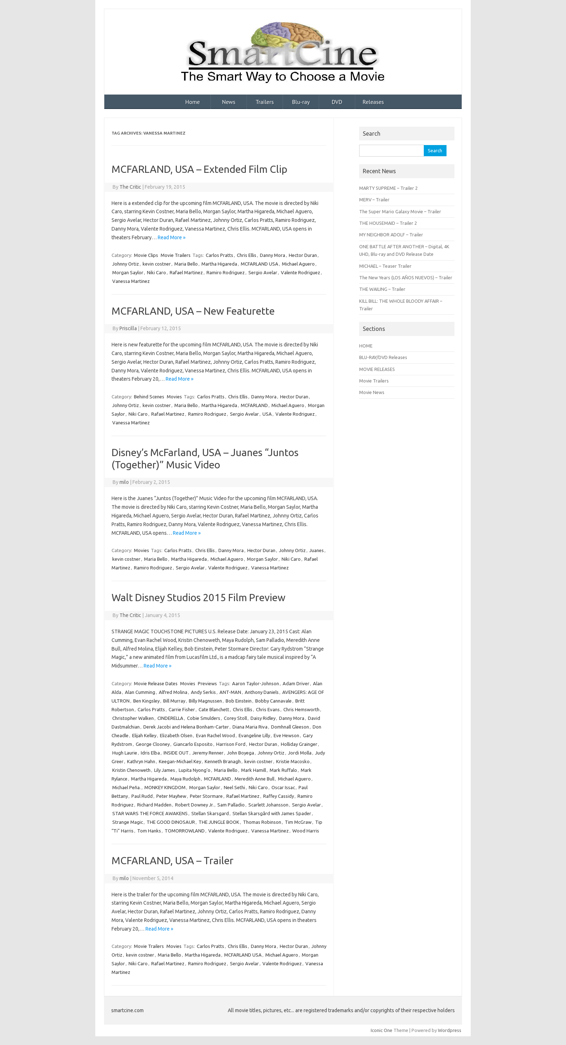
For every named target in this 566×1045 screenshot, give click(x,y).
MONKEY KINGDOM (165, 787)
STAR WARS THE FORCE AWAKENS (150, 813)
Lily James (164, 770)
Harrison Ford (230, 744)
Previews (207, 683)
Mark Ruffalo (283, 770)
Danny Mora (272, 255)
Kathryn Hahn (141, 761)
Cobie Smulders (203, 718)
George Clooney (153, 744)
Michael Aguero (298, 263)
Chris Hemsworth (301, 709)
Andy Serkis (203, 692)
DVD (337, 101)
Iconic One (381, 1030)
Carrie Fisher (182, 709)
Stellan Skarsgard (210, 813)
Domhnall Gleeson (290, 726)
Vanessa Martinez (131, 281)
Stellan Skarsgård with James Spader (271, 813)
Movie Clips (146, 255)
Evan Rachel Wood (215, 735)
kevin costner (157, 263)
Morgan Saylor (127, 272)
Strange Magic (127, 822)
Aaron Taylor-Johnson (255, 683)
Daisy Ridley (263, 718)
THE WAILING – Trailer (382, 289)
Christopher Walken (133, 718)
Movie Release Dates (156, 683)
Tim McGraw (298, 822)
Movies (174, 396)
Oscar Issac (283, 787)
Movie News (371, 392)
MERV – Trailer (374, 199)
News (228, 101)
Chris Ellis (246, 255)
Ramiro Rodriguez (225, 272)
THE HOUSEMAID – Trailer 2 (388, 223)
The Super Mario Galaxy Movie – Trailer (400, 211)
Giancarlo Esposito (193, 744)
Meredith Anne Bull (254, 778)
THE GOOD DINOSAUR (171, 822)
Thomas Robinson (262, 822)
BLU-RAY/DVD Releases (383, 357)
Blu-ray (301, 101)
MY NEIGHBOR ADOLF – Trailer (391, 234)
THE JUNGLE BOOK (219, 822)
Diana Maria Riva (249, 726)
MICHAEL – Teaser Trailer (385, 265)
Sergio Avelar (262, 272)
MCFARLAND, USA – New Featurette (193, 310)
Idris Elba (150, 752)
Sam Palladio (231, 804)
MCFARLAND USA (259, 263)
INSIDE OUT (176, 752)
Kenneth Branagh (223, 761)
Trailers (265, 101)
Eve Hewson (286, 735)
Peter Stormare (206, 796)
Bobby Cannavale (273, 700)
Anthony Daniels (262, 692)
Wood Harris (305, 830)
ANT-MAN (230, 692)
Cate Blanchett (214, 709)
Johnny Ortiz (125, 263)
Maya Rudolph (185, 778)
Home (192, 101)
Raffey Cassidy (278, 796)
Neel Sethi (234, 787)
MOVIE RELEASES (377, 369)
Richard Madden (154, 804)
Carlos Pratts (219, 255)
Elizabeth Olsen (176, 735)
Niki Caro (156, 272)
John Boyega (240, 752)
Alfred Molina (173, 692)
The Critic (130, 187)
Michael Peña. (126, 787)
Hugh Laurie (124, 752)
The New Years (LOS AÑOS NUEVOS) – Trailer (405, 277)
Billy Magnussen (205, 700)
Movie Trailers (176, 255)
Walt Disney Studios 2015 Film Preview (199, 597)
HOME (366, 345)
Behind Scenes (149, 396)
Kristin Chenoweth (131, 770)
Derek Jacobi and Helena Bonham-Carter (186, 726)
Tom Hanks (149, 830)
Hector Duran (303, 255)
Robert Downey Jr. (194, 804)
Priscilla (128, 328)
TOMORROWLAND (185, 830)
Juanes (316, 550)
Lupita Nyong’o (194, 770)
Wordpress (449, 1030)
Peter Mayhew (171, 796)
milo (124, 482)
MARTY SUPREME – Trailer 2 (388, 188)
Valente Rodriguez (300, 272)
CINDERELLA (170, 718)
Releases (373, 101)
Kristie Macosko (293, 761)
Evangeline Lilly (254, 735)
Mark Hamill (253, 770)
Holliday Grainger (299, 744)
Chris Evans (268, 709)
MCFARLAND (254, 405)
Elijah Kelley (144, 735)
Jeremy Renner (207, 752)
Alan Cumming (140, 692)
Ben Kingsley (146, 700)
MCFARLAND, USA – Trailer (173, 860)
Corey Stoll (235, 718)
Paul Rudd (142, 796)
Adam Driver (296, 683)
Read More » (172, 237)
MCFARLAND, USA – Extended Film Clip (199, 169)
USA (267, 413)
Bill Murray (174, 700)
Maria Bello (186, 263)
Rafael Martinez (186, 272)
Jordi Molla (300, 752)
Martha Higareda (219, 263)
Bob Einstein (239, 700)
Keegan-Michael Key (180, 761)
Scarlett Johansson (268, 804)
